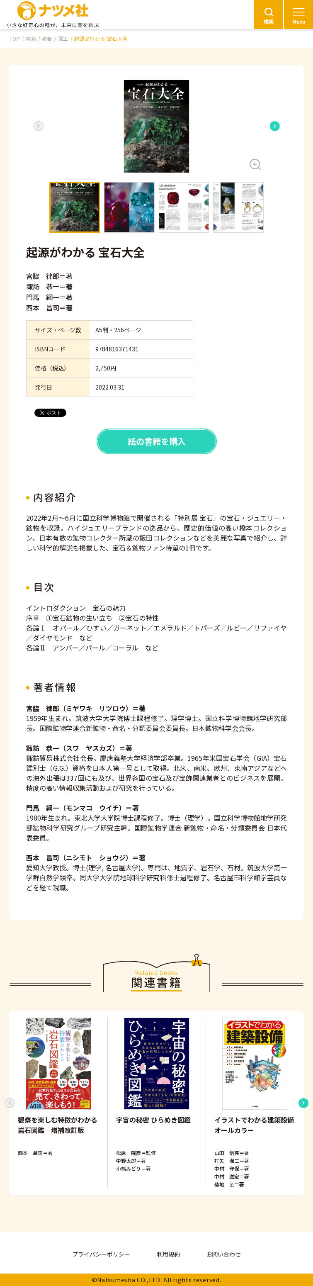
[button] (156, 126)
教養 (47, 38)
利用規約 (168, 1254)
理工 (63, 38)
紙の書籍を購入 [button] (157, 441)
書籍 (31, 38)
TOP (15, 38)
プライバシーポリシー (101, 1254)
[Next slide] (275, 126)
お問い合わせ (223, 1254)
